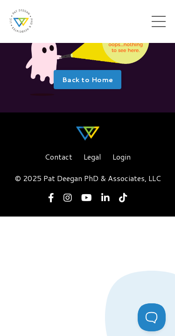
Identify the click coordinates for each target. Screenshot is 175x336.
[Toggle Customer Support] (152, 317)
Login (121, 156)
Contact (58, 156)
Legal (92, 156)
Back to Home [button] (87, 79)
